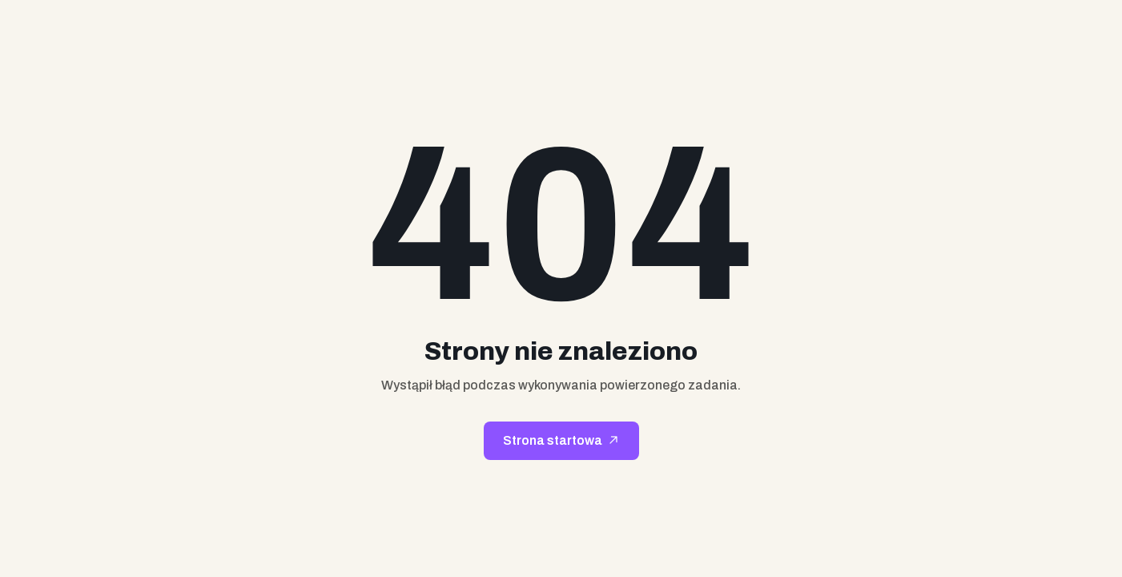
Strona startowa (552, 440)
